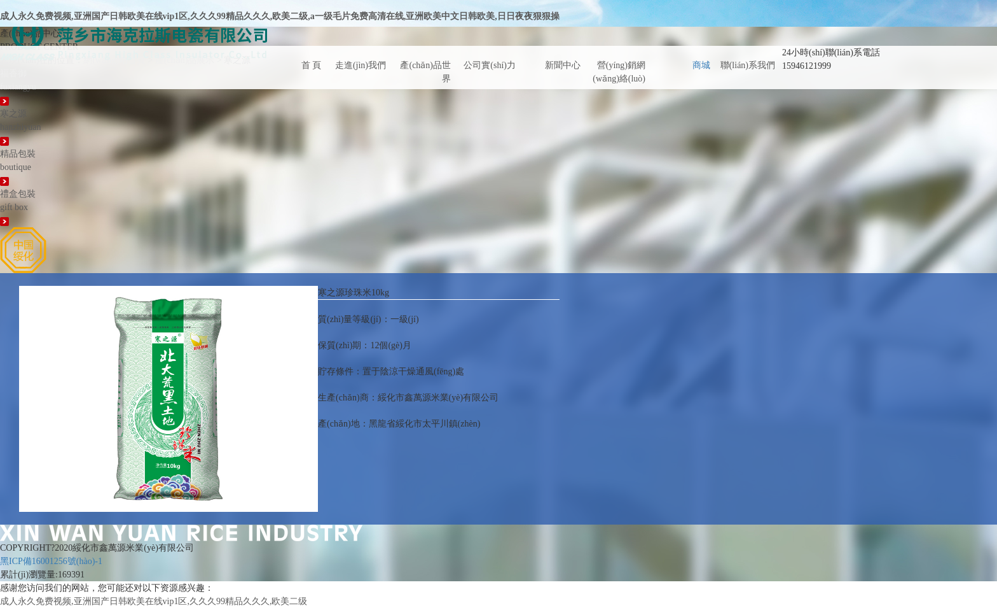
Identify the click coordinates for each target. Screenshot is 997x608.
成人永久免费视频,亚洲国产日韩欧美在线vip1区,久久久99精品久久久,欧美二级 (153, 601)
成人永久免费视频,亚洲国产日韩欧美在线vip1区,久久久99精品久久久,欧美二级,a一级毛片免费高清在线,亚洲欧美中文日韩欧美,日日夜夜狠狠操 (280, 16)
